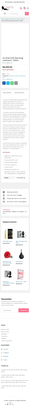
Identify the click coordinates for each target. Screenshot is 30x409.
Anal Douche (19, 261)
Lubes (16, 75)
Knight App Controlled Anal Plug (8, 282)
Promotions (4, 336)
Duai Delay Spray (7, 241)
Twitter (5, 360)
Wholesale (4, 334)
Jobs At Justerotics (6, 340)
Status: (4, 69)
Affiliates (3, 338)
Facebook (5, 356)
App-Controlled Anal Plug (21, 242)
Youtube (5, 349)
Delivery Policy (5, 329)
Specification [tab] (19, 92)
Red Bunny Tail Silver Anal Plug (7, 262)
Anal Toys (11, 75)
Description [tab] (7, 92)
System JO (9, 62)
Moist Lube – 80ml (21, 281)
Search (27, 13)
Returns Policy (5, 331)
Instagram (6, 352)
